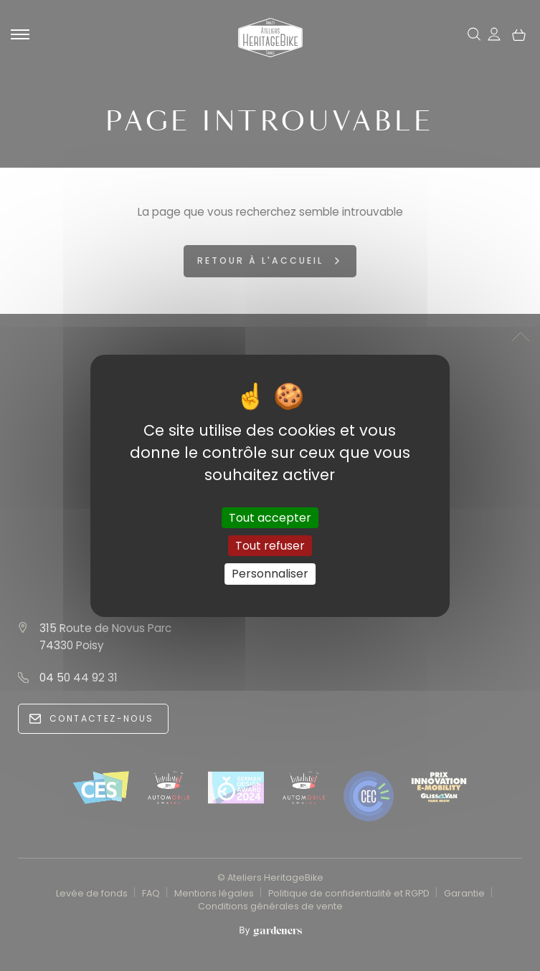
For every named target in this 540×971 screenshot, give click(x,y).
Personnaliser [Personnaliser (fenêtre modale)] (270, 573)
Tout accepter (270, 518)
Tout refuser (270, 545)
